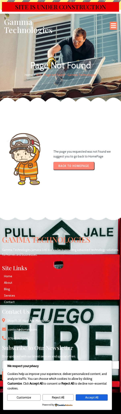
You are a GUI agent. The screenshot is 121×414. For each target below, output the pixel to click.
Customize (24, 397)
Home (29, 75)
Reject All (58, 397)
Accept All (91, 397)
